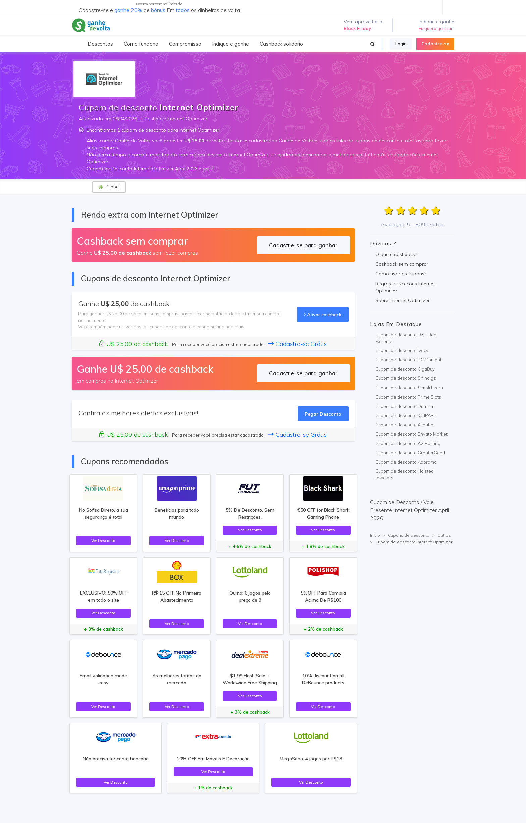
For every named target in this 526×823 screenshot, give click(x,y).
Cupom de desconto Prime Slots (408, 397)
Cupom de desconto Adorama (406, 462)
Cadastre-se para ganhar (303, 245)
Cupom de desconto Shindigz (405, 378)
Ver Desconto (103, 540)
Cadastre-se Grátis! (298, 344)
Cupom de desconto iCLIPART (405, 415)
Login (401, 43)
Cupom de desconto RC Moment (408, 359)
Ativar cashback (322, 314)
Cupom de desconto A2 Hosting (407, 443)
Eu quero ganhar (436, 28)
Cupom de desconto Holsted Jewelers (404, 474)
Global (109, 187)
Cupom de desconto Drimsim (404, 406)
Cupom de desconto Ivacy (401, 350)
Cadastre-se (435, 43)
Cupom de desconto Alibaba (404, 424)
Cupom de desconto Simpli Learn (409, 387)
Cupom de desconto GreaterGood (410, 452)
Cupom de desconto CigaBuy (405, 369)
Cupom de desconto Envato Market (411, 434)
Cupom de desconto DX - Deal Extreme (406, 338)
